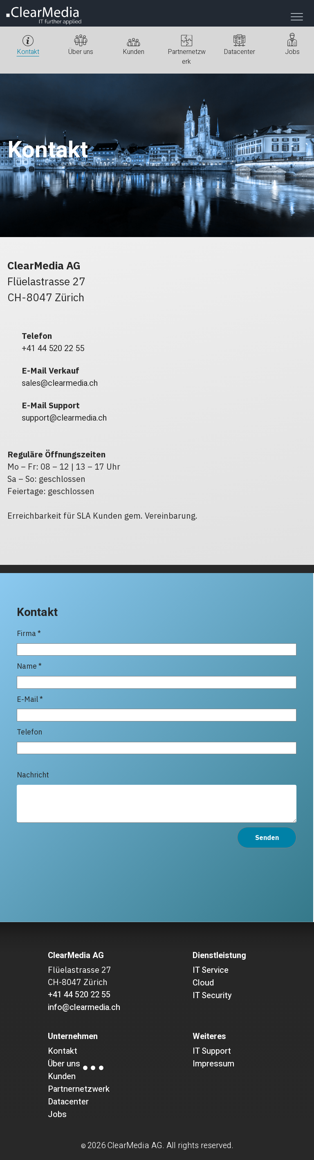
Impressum (213, 1064)
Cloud (203, 983)
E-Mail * (156, 707)
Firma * (156, 642)
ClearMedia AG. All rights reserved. (170, 1145)
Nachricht (156, 796)
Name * (156, 674)
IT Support (212, 1051)
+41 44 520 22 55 (53, 348)
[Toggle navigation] (297, 17)
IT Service (211, 970)
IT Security (212, 995)
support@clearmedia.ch (64, 418)
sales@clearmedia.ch (60, 383)
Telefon (156, 740)
